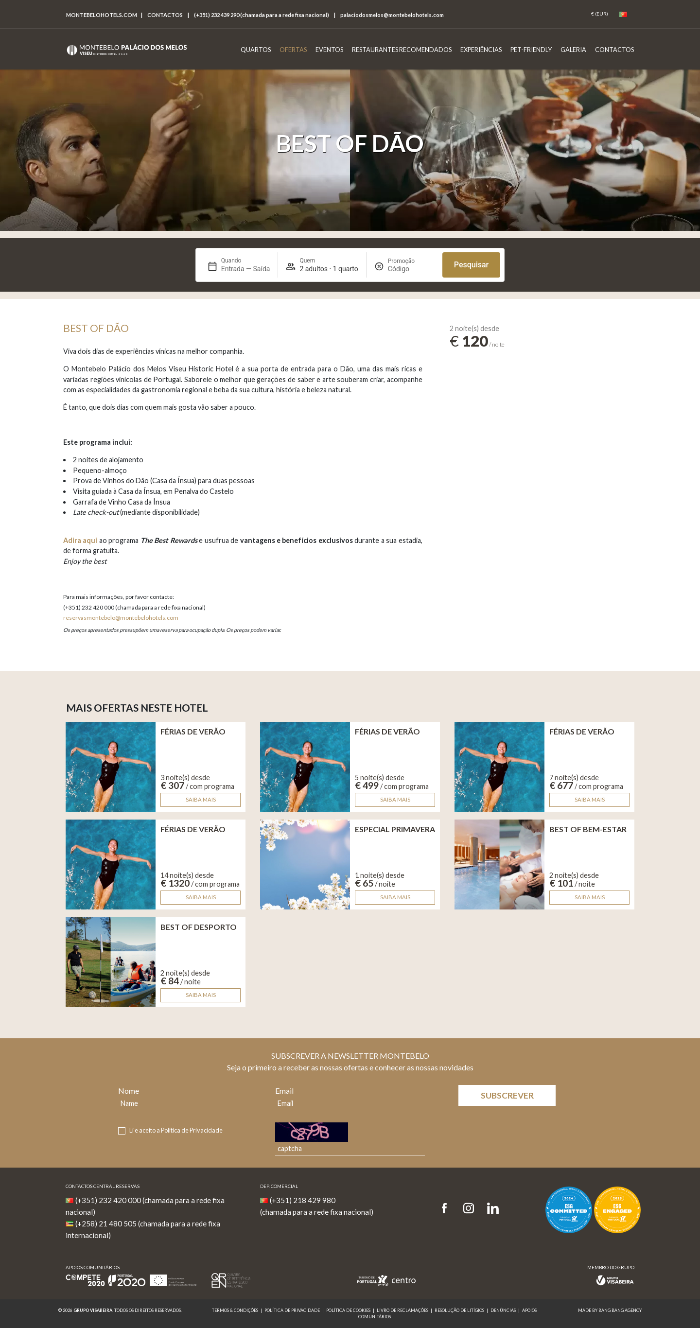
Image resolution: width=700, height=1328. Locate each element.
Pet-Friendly (531, 49)
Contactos (165, 15)
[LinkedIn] (493, 1209)
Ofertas (293, 49)
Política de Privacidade (192, 1130)
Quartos (256, 49)
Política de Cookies (348, 1310)
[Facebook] (447, 1209)
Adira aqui (80, 540)
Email (284, 1090)
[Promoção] (411, 269)
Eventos (329, 49)
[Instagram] (468, 1209)
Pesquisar (471, 264)
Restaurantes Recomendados (402, 49)
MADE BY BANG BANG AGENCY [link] (610, 1310)
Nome (128, 1090)
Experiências (481, 49)
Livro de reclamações (402, 1310)
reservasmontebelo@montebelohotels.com (120, 617)
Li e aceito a (176, 1130)
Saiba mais (201, 799)
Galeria (573, 49)
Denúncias (503, 1310)
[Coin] (599, 14)
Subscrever (507, 1095)
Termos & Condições (235, 1310)
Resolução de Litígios (459, 1310)
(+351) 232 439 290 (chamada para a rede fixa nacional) (261, 15)
